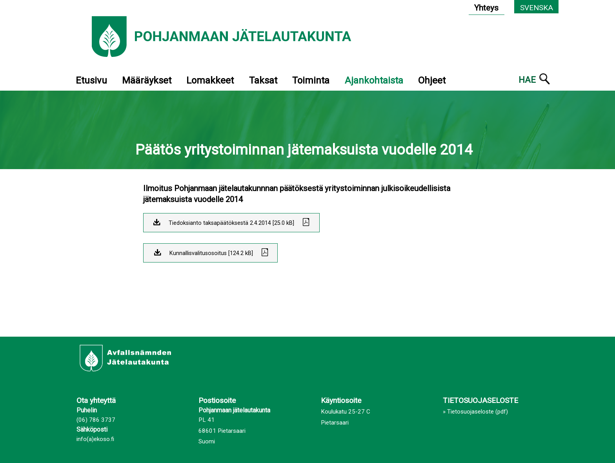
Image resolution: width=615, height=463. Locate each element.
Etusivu (91, 80)
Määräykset (146, 80)
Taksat (263, 80)
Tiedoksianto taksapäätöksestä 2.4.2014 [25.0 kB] (231, 223)
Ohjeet (432, 80)
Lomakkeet (210, 80)
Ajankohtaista (374, 80)
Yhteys (486, 8)
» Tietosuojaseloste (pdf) (475, 411)
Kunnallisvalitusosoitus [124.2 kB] (211, 253)
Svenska (536, 7)
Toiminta (310, 80)
